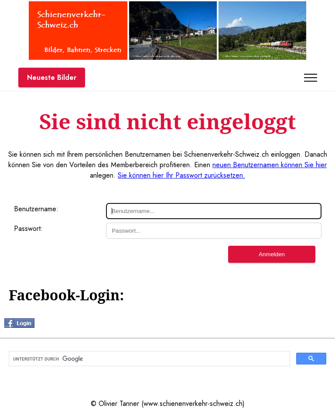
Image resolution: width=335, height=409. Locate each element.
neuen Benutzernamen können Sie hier (269, 165)
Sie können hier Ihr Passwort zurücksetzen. (181, 175)
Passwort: (28, 228)
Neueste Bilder (51, 77)
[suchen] (148, 359)
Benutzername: (36, 209)
